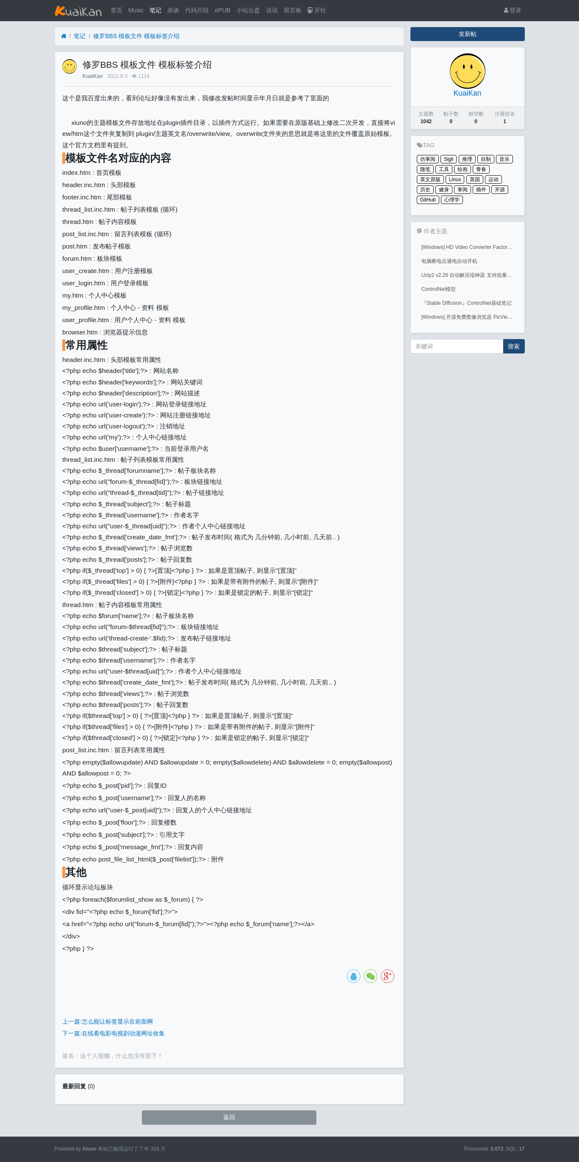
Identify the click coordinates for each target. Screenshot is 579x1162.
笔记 (155, 10)
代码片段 (197, 10)
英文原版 (430, 179)
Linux (455, 179)
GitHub (428, 200)
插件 (481, 190)
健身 (444, 190)
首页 (116, 10)
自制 (486, 159)
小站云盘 (248, 10)
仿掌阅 (427, 159)
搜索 (514, 346)
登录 (513, 10)
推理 (467, 159)
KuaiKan (93, 76)
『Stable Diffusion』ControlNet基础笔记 (466, 303)
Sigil (449, 159)
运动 (493, 179)
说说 (272, 10)
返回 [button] (229, 1117)
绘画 (462, 169)
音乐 (504, 159)
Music (136, 10)
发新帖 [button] (467, 33)
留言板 (293, 10)
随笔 (425, 169)
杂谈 (173, 10)
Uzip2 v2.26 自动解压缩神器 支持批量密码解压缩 (469, 275)
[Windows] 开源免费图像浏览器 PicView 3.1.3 (469, 317)
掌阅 (462, 190)
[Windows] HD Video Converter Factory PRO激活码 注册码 (469, 247)
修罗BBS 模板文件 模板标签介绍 (136, 36)
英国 (475, 179)
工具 (444, 169)
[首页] (63, 36)
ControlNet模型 (438, 289)
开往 (317, 10)
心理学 (452, 200)
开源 (500, 190)
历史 (425, 190)
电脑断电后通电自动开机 (449, 261)
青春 (481, 169)
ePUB (222, 10)
